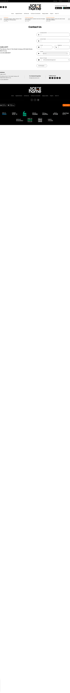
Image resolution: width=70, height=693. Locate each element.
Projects (51, 13)
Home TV (57, 13)
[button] (69, 19)
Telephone (59, 45)
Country (41, 51)
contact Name (43, 39)
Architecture (26, 13)
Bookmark (55, 1)
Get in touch (66, 105)
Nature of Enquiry (43, 58)
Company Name (43, 32)
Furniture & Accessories (35, 13)
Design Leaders (45, 13)
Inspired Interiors (19, 13)
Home (12, 13)
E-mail (41, 45)
